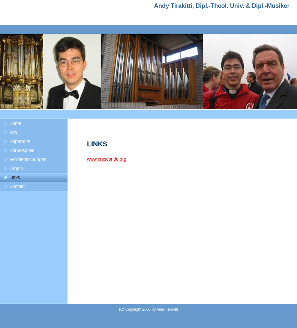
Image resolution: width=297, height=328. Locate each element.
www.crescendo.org (106, 159)
